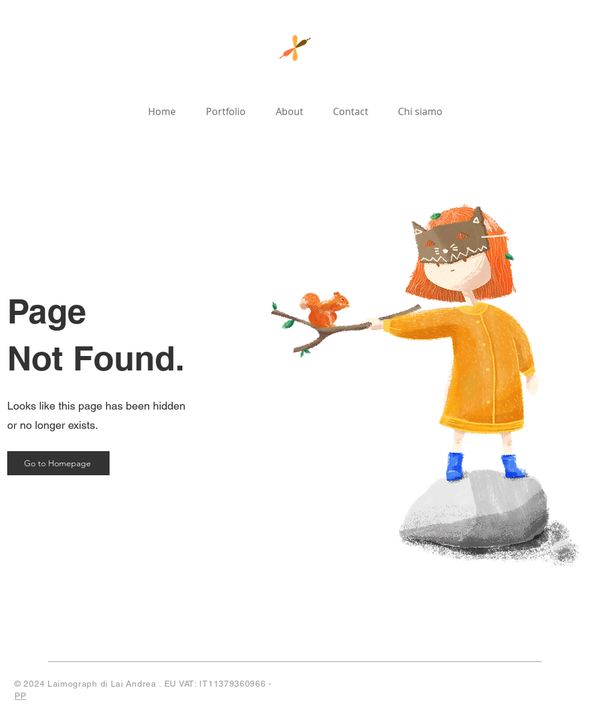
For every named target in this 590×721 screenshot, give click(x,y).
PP (20, 696)
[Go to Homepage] (58, 463)
